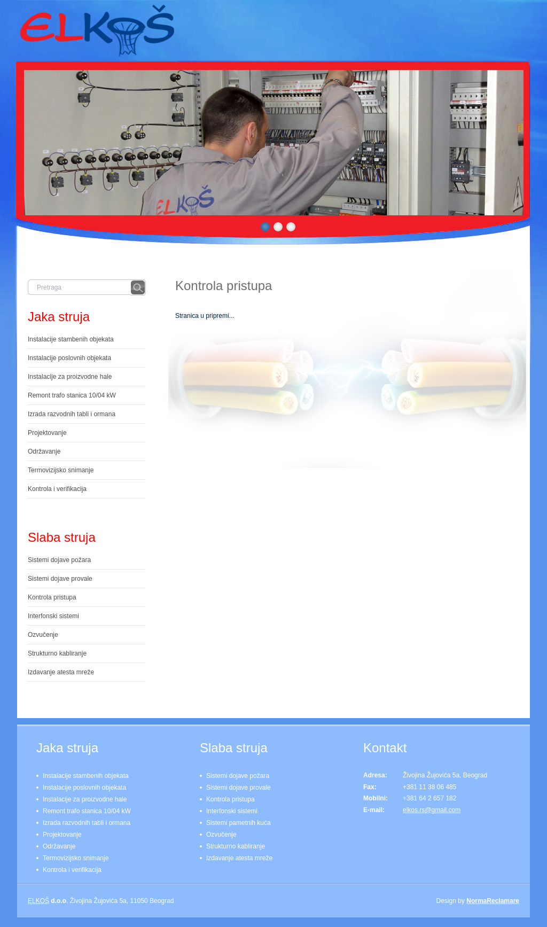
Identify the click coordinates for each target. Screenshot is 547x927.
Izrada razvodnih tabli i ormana (71, 414)
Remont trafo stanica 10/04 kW (72, 395)
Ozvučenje (43, 634)
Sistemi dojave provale (60, 578)
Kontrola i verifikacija (57, 489)
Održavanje (44, 451)
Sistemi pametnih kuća (238, 823)
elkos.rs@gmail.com (431, 810)
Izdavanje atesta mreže (61, 672)
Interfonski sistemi (53, 616)
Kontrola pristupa (223, 285)
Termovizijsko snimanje (60, 470)
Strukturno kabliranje (57, 653)
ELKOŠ (38, 901)
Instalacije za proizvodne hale (70, 376)
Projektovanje (47, 433)
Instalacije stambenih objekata (71, 339)
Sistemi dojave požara (59, 560)
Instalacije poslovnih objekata (69, 358)
